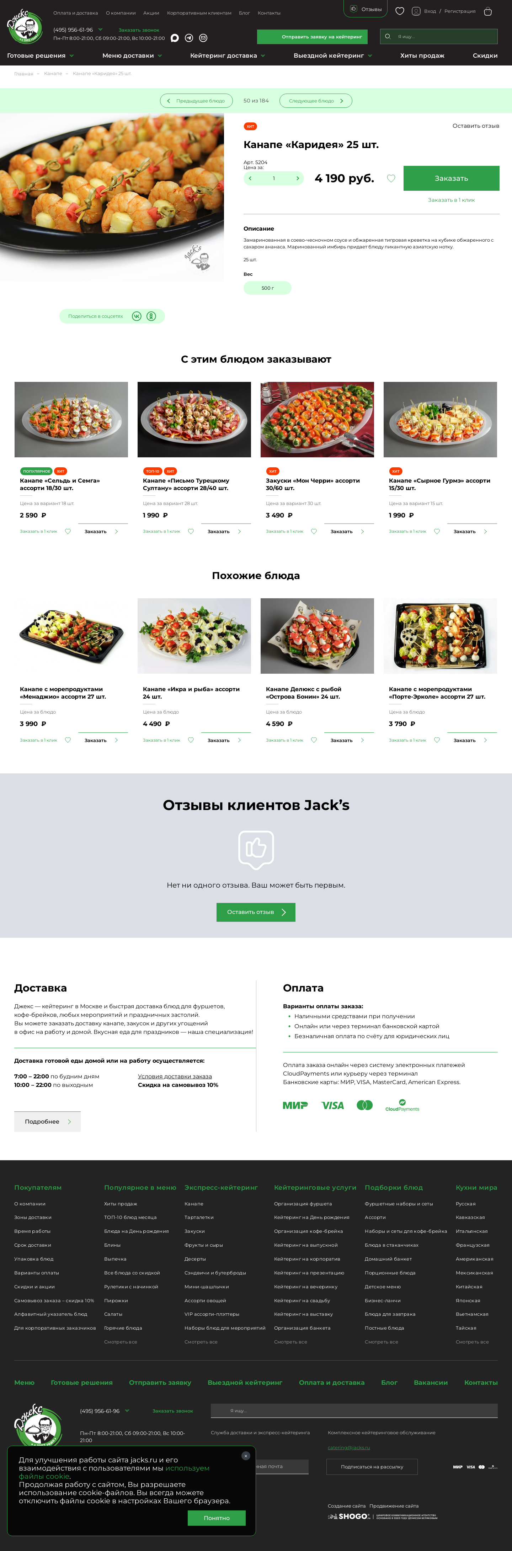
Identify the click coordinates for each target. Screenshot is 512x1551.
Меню (24, 1383)
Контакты (269, 13)
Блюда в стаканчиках (391, 1245)
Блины (112, 1245)
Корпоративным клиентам (199, 13)
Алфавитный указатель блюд (50, 1314)
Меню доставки (128, 55)
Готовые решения (36, 55)
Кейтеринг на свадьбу (302, 1300)
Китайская (469, 1286)
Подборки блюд (394, 1188)
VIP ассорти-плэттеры (212, 1314)
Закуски (195, 1231)
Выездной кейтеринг (329, 55)
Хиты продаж (422, 55)
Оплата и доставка (75, 13)
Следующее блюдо (311, 101)
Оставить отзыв (476, 125)
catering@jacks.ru (349, 1447)
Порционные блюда (390, 1273)
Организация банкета (302, 1328)
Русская (466, 1203)
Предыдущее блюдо (200, 101)
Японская (468, 1300)
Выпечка (115, 1259)
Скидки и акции (34, 1286)
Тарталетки (199, 1217)
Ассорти (375, 1217)
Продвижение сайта (394, 1506)
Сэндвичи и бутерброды (215, 1273)
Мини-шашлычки (207, 1286)
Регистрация (460, 11)
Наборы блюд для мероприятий (225, 1328)
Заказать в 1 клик (451, 199)
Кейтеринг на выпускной (306, 1245)
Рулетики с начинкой (131, 1286)
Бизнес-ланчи (383, 1300)
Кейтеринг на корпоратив (307, 1259)
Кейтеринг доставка (223, 55)
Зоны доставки (33, 1217)
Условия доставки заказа (175, 1076)
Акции (151, 13)
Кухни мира (477, 1188)
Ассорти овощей (205, 1300)
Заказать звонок (139, 30)
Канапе (194, 1203)
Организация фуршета (303, 1203)
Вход (430, 11)
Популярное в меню (140, 1188)
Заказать (451, 178)
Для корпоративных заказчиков (55, 1328)
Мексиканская (475, 1273)
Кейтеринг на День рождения (312, 1217)
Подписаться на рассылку (372, 1466)
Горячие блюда (123, 1328)
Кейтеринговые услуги (315, 1188)
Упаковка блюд (33, 1259)
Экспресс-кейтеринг (221, 1188)
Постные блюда (384, 1328)
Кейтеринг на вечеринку (306, 1286)
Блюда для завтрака (390, 1314)
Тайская (466, 1328)
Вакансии (431, 1383)
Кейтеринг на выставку (303, 1314)
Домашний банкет (388, 1259)
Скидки (485, 55)
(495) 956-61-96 (73, 29)
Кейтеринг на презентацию (309, 1273)
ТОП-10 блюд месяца (130, 1217)
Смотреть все (121, 1342)
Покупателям (38, 1188)
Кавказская (470, 1217)
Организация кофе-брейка (308, 1231)
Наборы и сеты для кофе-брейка (406, 1231)
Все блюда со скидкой (132, 1273)
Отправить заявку (160, 1383)
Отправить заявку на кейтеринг (322, 37)
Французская (473, 1245)
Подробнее (42, 1121)
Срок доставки (32, 1245)
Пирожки (116, 1300)
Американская (475, 1259)
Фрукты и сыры (204, 1245)
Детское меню (383, 1286)
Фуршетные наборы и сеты (399, 1203)
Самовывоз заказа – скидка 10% (54, 1300)
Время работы (32, 1231)
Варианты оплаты (36, 1273)
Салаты (113, 1314)
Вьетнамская (472, 1314)
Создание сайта (347, 1506)
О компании (121, 13)
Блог (244, 13)
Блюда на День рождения (136, 1231)
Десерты (195, 1259)
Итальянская (472, 1231)
